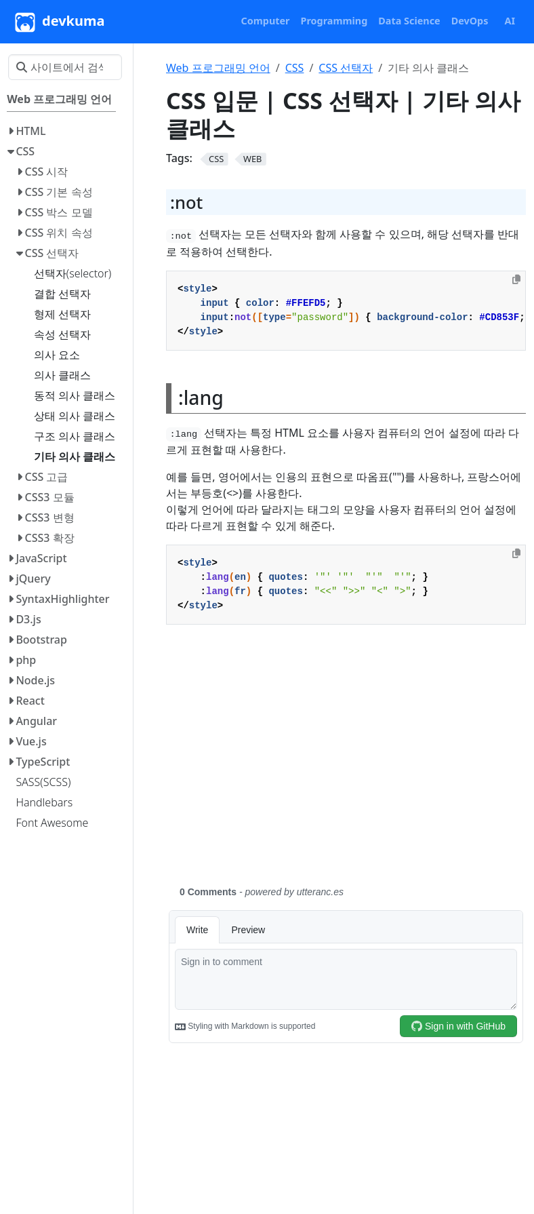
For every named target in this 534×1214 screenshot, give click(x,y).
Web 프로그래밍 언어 (218, 67)
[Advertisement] (346, 763)
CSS (294, 67)
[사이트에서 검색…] (65, 67)
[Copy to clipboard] (516, 279)
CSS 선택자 (346, 67)
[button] (265, 21)
